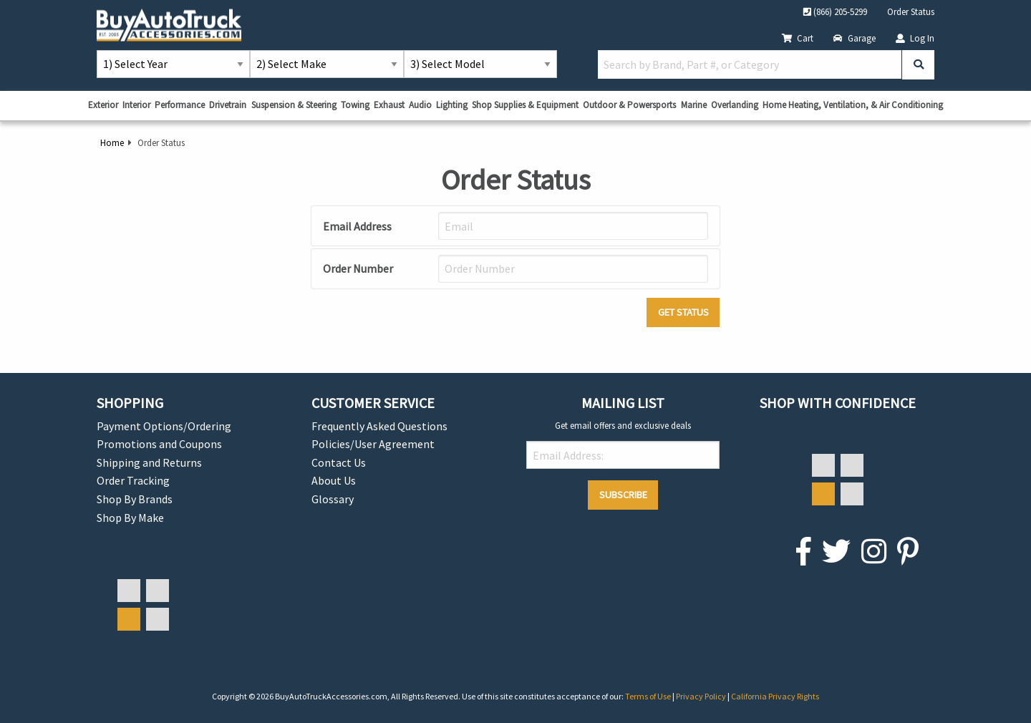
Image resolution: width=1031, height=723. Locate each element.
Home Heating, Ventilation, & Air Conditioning (853, 105)
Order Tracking (133, 480)
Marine (694, 105)
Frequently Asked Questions (379, 426)
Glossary (332, 499)
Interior (136, 105)
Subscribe (623, 494)
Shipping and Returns (149, 462)
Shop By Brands (135, 499)
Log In (915, 38)
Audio (420, 105)
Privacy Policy (701, 696)
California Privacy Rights (775, 696)
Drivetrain (227, 105)
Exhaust (389, 105)
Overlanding (734, 105)
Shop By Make (130, 517)
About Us (333, 480)
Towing (355, 105)
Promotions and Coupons (159, 444)
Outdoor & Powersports (629, 105)
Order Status (910, 11)
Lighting (452, 105)
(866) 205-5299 (835, 11)
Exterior (103, 105)
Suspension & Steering (294, 105)
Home (112, 142)
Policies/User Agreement (373, 444)
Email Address (357, 226)
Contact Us (338, 462)
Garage (854, 38)
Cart (797, 38)
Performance (180, 105)
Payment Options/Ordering (164, 426)
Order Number (358, 268)
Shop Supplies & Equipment (525, 105)
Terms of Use (648, 696)
